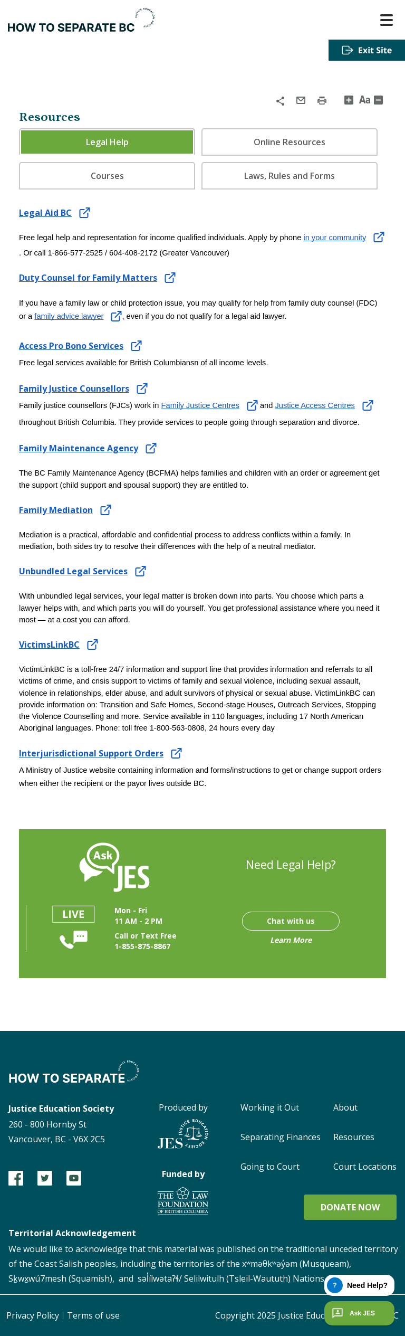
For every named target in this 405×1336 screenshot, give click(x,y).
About (345, 1107)
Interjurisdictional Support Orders (91, 753)
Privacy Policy (32, 1315)
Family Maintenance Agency (78, 448)
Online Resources (289, 142)
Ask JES (352, 1313)
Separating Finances (280, 1137)
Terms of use (93, 1315)
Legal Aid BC (45, 213)
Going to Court (270, 1166)
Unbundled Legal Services (73, 571)
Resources (353, 1137)
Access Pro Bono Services (71, 346)
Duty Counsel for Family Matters (88, 277)
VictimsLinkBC (49, 644)
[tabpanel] (202, 498)
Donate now (350, 1207)
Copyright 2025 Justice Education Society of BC (307, 1315)
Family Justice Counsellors (74, 388)
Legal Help (107, 142)
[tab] (107, 141)
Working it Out (269, 1107)
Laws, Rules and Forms (289, 176)
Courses (107, 176)
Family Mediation (56, 510)
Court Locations (365, 1166)
